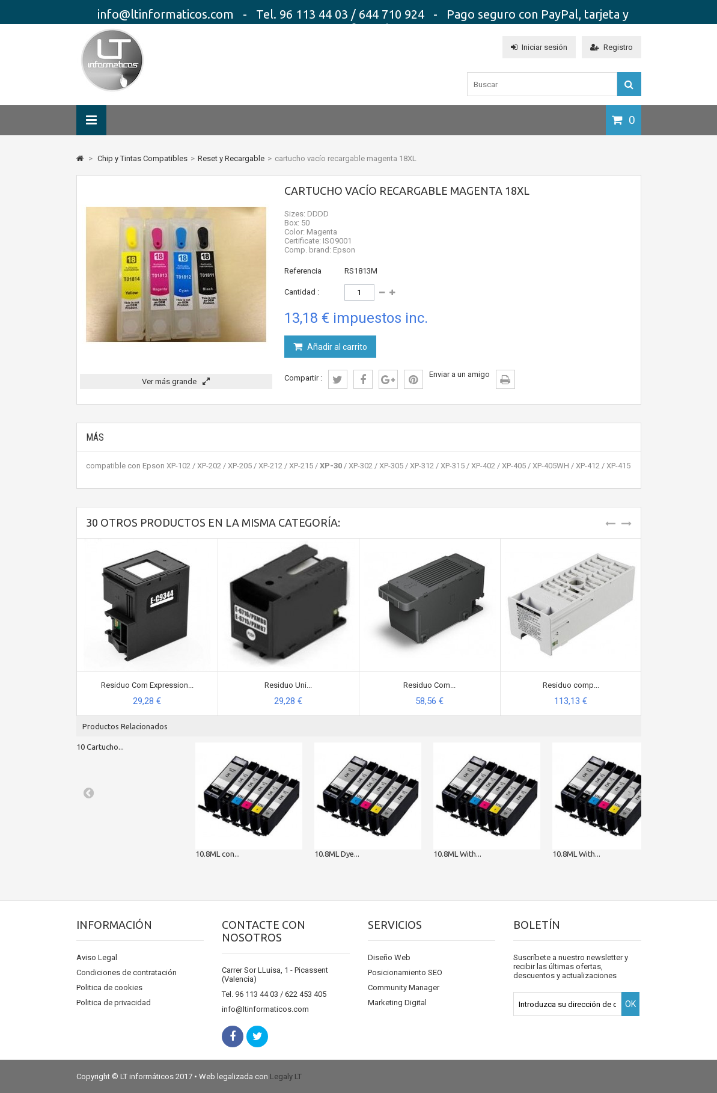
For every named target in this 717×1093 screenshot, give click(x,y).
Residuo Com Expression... (147, 685)
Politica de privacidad (113, 1002)
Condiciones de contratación (126, 972)
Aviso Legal (96, 957)
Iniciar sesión (539, 47)
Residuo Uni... (288, 685)
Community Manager (403, 987)
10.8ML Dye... (336, 854)
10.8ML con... (217, 854)
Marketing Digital (397, 1002)
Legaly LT (286, 1076)
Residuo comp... (571, 685)
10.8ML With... (457, 854)
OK (630, 1004)
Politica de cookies (109, 987)
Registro (611, 47)
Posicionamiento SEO (405, 972)
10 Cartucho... (100, 746)
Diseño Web (389, 957)
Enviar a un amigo (459, 374)
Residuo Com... (429, 685)
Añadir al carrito (336, 347)
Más (95, 437)
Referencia (303, 270)
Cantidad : (301, 291)
